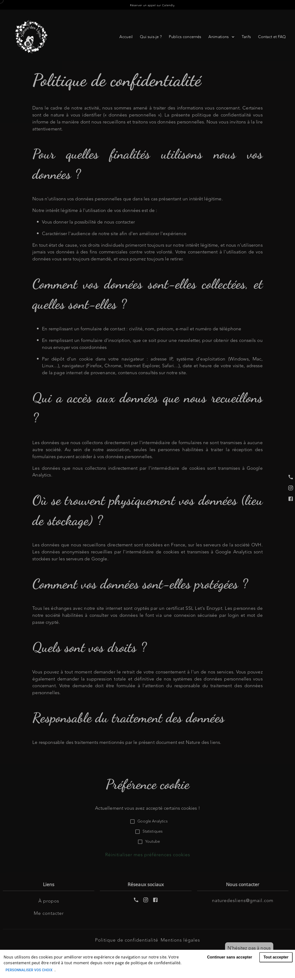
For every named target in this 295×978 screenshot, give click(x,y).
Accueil (126, 37)
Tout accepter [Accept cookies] (275, 957)
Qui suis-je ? (150, 37)
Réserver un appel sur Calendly (152, 5)
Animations (221, 37)
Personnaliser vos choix (29, 970)
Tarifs (246, 37)
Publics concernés (185, 37)
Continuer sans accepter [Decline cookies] (229, 957)
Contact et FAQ (271, 37)
